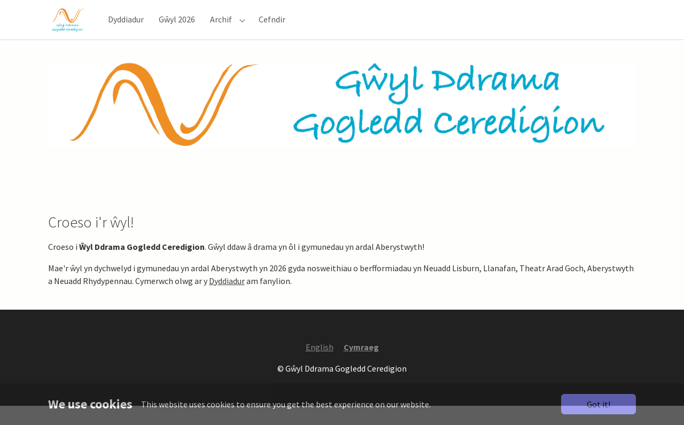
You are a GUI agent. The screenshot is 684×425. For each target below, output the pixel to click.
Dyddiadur (227, 300)
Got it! (598, 404)
